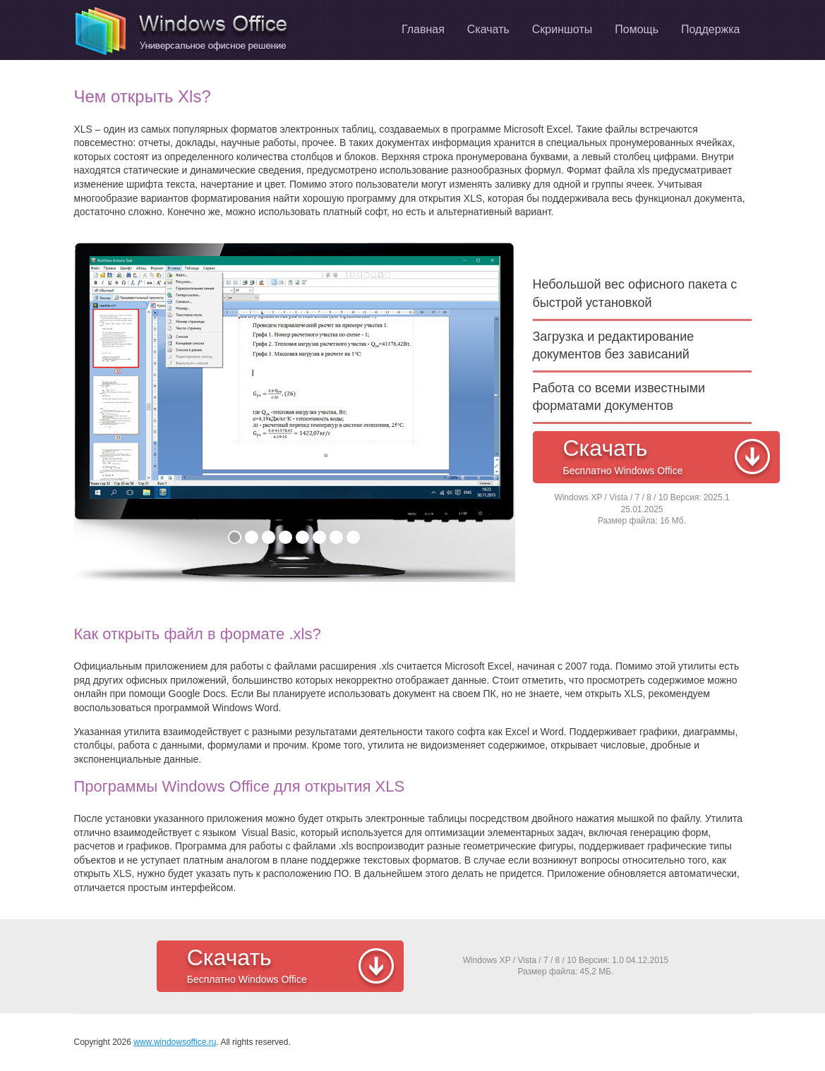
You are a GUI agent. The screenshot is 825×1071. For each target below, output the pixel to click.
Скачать (668, 457)
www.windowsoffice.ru (174, 1042)
